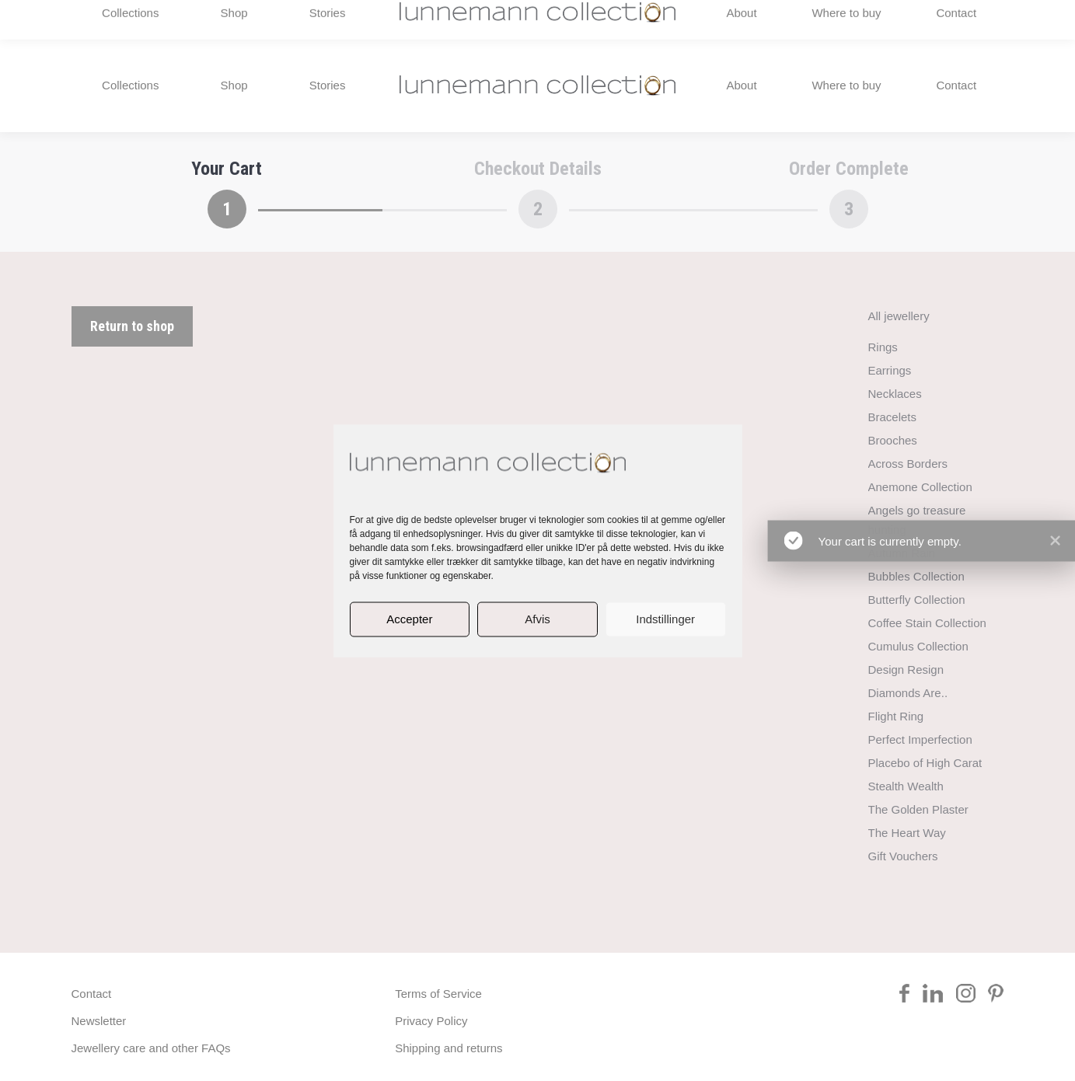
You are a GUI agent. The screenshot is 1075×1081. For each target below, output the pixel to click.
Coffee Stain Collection (927, 622)
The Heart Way (907, 832)
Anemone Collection (920, 486)
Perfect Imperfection (920, 739)
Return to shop (132, 326)
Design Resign (906, 669)
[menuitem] (930, 19)
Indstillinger (665, 619)
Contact (92, 993)
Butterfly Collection (916, 599)
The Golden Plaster (918, 809)
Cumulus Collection (918, 646)
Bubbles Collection (916, 576)
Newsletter (99, 1020)
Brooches (892, 440)
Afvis (537, 619)
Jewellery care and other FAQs (151, 1048)
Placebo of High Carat (925, 762)
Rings (883, 347)
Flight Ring (896, 716)
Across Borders (908, 463)
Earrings (890, 370)
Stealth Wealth (906, 786)
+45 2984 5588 (122, 19)
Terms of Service (438, 993)
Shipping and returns (448, 1048)
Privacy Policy (431, 1020)
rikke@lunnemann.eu (842, 19)
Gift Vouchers (903, 856)
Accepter (409, 619)
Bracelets (892, 417)
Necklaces (895, 393)
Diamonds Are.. (908, 692)
